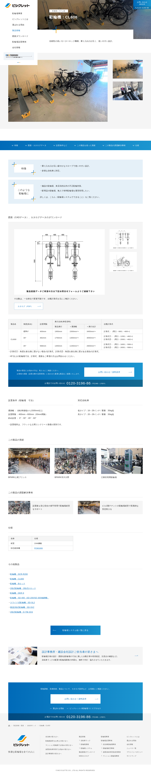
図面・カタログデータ (37, 145)
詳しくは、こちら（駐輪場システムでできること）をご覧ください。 (70, 197)
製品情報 (16, 30)
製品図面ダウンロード (87, 752)
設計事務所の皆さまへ (54, 753)
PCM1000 (38, 548)
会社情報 (16, 48)
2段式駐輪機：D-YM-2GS (21, 612)
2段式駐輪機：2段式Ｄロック (23, 588)
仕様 (137, 145)
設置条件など (61, 145)
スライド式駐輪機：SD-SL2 (22, 603)
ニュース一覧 (131, 748)
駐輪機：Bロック (17, 584)
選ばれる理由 (18, 25)
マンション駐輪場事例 (111, 756)
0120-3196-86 (143, 8)
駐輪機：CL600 (17, 579)
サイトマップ (131, 756)
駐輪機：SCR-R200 (19, 574)
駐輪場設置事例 (19, 42)
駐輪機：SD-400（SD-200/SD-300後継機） (29, 598)
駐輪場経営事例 (108, 748)
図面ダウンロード (20, 36)
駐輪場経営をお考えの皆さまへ (57, 741)
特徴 (16, 145)
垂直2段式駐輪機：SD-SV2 (22, 607)
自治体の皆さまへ (52, 737)
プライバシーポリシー (135, 752)
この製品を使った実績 (86, 145)
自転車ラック (31, 725)
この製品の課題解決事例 (115, 145)
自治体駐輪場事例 (109, 744)
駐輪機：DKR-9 (17, 593)
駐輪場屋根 (85, 744)
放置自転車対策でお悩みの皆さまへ (58, 749)
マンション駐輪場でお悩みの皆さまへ (59, 745)
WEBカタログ (84, 756)
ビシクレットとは (20, 19)
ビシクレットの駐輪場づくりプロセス (84, 708)
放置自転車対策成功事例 (112, 752)
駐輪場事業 (17, 13)
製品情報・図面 (18, 725)
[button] (128, 69)
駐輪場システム (86, 748)
